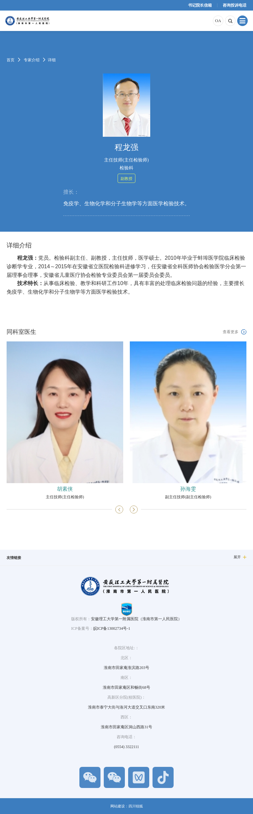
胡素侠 (65, 489)
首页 (10, 60)
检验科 (126, 167)
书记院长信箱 (200, 5)
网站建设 (117, 806)
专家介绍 (32, 60)
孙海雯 (188, 489)
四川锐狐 (135, 806)
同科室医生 (21, 332)
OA (218, 20)
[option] (65, 420)
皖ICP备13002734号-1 (111, 628)
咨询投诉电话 (234, 5)
